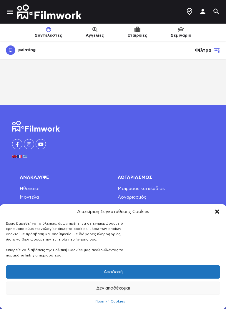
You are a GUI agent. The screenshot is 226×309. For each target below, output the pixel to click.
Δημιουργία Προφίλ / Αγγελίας (189, 11)
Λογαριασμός (132, 197)
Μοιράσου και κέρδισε (141, 189)
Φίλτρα (207, 50)
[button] (217, 212)
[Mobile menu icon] (10, 12)
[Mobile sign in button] (203, 11)
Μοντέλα (29, 197)
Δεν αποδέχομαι (113, 288)
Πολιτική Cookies (110, 301)
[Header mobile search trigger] (216, 11)
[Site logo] (50, 11)
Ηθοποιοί (29, 189)
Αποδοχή (113, 272)
